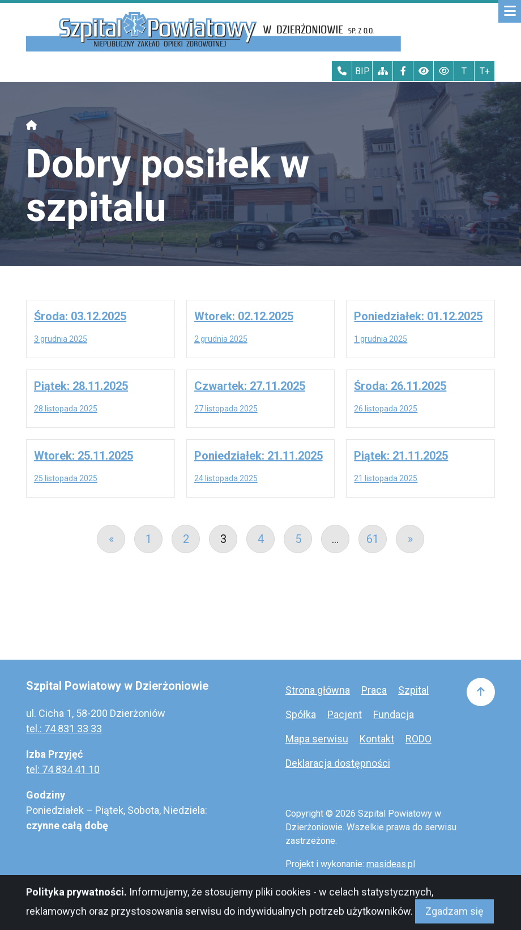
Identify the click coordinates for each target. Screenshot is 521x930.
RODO (418, 739)
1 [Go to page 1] (149, 539)
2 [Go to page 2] (186, 539)
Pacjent (344, 714)
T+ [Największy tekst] (485, 71)
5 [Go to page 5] (298, 539)
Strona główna (317, 690)
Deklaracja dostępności (337, 763)
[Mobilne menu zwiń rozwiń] (509, 11)
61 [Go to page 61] (372, 539)
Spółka (300, 714)
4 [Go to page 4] (261, 539)
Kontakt (377, 739)
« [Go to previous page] (111, 539)
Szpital (413, 690)
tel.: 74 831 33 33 (64, 728)
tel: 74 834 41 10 (63, 769)
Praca (374, 690)
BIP (362, 71)
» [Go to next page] (410, 539)
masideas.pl (390, 864)
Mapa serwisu (316, 739)
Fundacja (393, 714)
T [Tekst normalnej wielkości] (464, 71)
